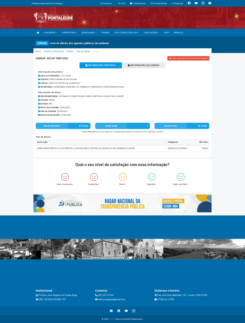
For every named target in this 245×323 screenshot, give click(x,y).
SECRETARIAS (89, 32)
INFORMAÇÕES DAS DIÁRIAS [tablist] (144, 65)
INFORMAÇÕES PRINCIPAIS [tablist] (100, 65)
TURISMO (105, 32)
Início (38, 51)
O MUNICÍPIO (50, 32)
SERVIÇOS (178, 32)
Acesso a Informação (54, 51)
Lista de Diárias (83, 51)
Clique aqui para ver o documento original (188, 58)
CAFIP (166, 32)
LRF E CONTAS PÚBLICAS (126, 32)
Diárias (70, 51)
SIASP (111, 319)
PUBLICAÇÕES (151, 32)
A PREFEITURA (69, 32)
